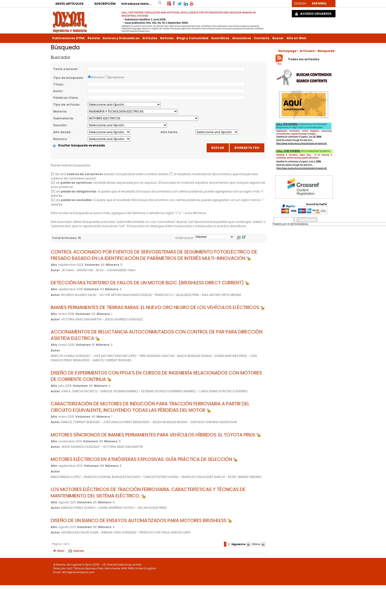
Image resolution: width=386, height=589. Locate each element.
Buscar (278, 38)
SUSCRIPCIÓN (105, 4)
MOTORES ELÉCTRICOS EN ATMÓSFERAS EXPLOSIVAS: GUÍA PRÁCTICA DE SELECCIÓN (144, 459)
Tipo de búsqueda (68, 78)
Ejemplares (116, 77)
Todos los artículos (303, 59)
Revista (94, 38)
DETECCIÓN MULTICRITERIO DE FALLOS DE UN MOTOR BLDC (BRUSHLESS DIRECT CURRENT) (150, 283)
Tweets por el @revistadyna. (291, 224)
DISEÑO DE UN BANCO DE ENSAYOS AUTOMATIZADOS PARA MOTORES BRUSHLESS (141, 520)
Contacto (262, 38)
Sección (59, 125)
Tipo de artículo (66, 105)
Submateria (63, 118)
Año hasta (169, 132)
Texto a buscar (65, 69)
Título (58, 84)
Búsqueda (326, 51)
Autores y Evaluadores (121, 38)
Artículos (149, 38)
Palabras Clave (65, 98)
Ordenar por (184, 238)
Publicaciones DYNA (68, 38)
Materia (59, 111)
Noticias (167, 38)
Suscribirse (220, 38)
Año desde (61, 132)
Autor (57, 91)
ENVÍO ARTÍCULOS (70, 4)
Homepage (287, 51)
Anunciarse (241, 38)
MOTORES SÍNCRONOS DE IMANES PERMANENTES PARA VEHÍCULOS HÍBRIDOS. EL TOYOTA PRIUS (155, 435)
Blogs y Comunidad (192, 38)
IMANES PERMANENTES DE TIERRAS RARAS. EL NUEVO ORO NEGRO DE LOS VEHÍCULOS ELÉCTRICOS (157, 307)
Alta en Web (296, 38)
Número (60, 139)
